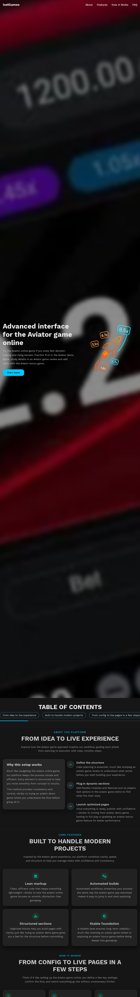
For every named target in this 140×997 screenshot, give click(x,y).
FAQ (134, 4)
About (89, 4)
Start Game (13, 372)
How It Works (120, 4)
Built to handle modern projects (64, 715)
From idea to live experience (19, 715)
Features (102, 4)
